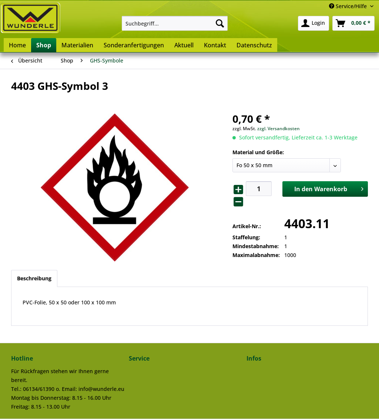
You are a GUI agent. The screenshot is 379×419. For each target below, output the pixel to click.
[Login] (313, 23)
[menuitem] (175, 23)
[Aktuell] (184, 45)
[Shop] (43, 45)
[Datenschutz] (254, 45)
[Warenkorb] (353, 23)
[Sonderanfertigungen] (133, 45)
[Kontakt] (215, 45)
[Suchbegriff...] (175, 23)
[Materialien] (77, 45)
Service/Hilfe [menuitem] (348, 6)
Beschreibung (34, 278)
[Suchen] (220, 23)
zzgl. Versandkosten (278, 128)
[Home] (17, 45)
